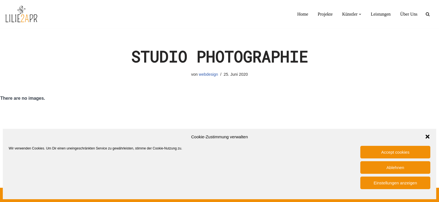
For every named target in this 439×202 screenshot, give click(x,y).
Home (302, 14)
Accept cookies (395, 152)
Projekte (325, 14)
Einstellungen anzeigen (395, 182)
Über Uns (408, 14)
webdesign (208, 74)
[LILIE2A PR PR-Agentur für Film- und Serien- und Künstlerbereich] (21, 14)
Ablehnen (395, 167)
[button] (427, 136)
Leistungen (381, 14)
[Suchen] (428, 14)
